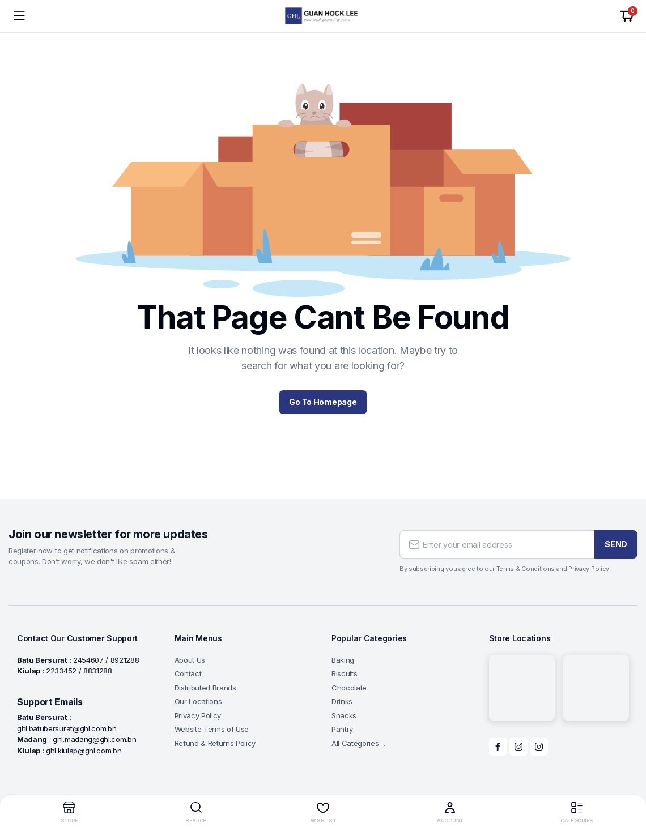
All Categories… (358, 743)
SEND (616, 544)
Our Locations (198, 701)
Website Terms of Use (212, 729)
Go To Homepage (322, 402)
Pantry (342, 729)
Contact (188, 673)
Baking (343, 659)
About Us (190, 659)
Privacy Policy (198, 715)
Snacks (344, 715)
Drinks (342, 701)
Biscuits (344, 673)
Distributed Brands (205, 687)
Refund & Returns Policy (215, 743)
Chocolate (349, 687)
